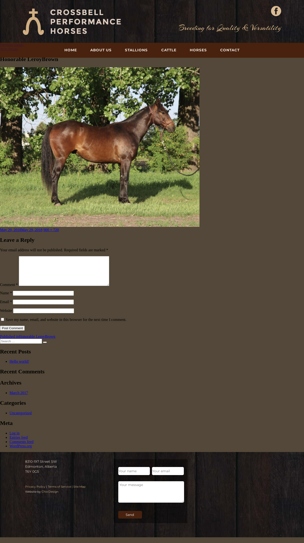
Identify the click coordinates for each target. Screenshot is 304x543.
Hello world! (19, 367)
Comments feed (21, 447)
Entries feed (19, 443)
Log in (14, 439)
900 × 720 (51, 230)
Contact (230, 50)
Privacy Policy (35, 492)
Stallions (136, 50)
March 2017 (19, 398)
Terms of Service (59, 492)
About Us (101, 50)
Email (6, 307)
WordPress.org (21, 452)
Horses (198, 50)
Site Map (79, 492)
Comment (9, 290)
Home (70, 50)
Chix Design (50, 497)
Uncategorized (21, 419)
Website (6, 316)
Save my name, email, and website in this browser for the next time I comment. (66, 325)
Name (6, 299)
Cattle (168, 50)
